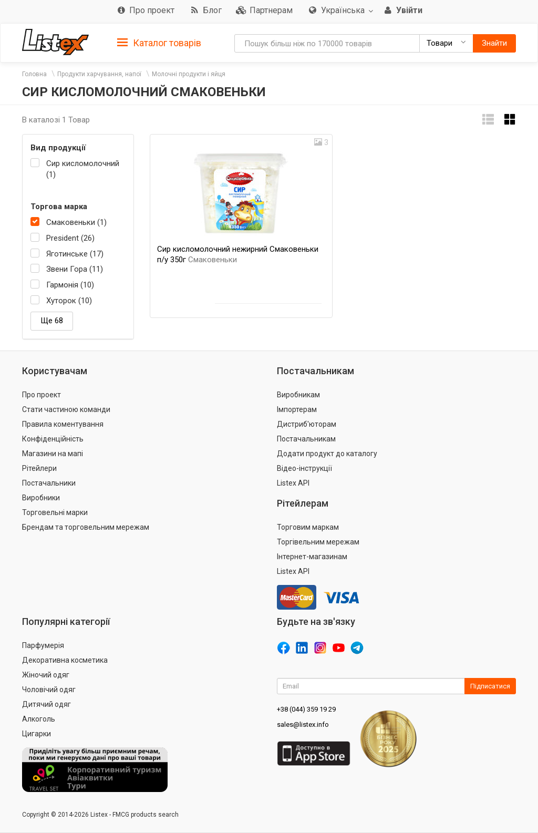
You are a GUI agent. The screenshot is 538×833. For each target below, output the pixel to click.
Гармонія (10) (70, 285)
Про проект (41, 394)
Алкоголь (38, 719)
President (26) (70, 238)
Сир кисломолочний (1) (82, 169)
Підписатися (490, 686)
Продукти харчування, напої (99, 74)
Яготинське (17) (75, 254)
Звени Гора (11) (74, 269)
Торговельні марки (55, 512)
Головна (34, 74)
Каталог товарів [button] (159, 43)
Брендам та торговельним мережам (85, 527)
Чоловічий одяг (49, 689)
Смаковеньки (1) (76, 222)
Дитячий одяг (46, 704)
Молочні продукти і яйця (188, 74)
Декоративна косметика (65, 660)
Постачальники (49, 483)
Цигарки (36, 733)
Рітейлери (39, 468)
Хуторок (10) (69, 300)
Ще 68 (51, 320)
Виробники (41, 497)
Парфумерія (43, 645)
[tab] (159, 42)
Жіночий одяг (45, 675)
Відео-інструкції (304, 468)
